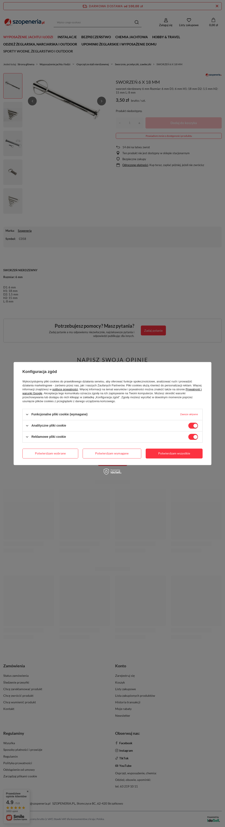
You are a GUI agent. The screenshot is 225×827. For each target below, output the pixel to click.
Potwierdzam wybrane (50, 453)
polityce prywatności (65, 389)
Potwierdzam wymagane (112, 453)
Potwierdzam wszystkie (174, 453)
